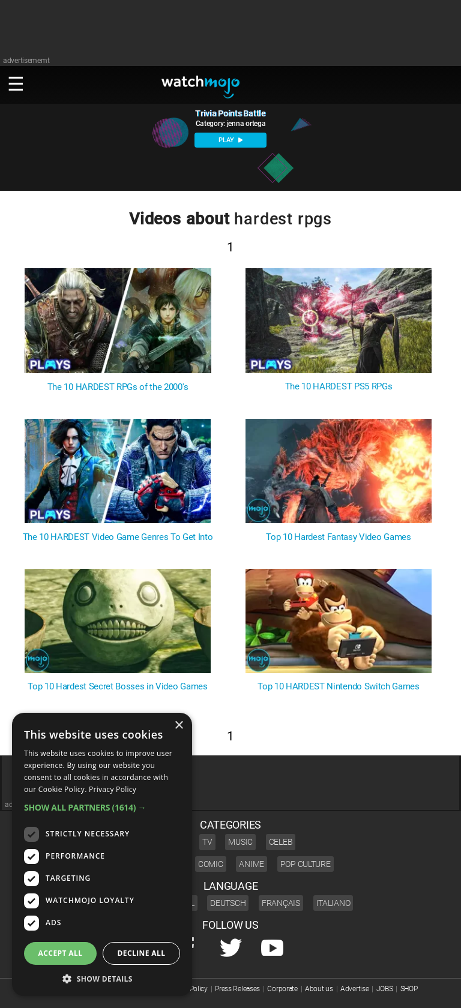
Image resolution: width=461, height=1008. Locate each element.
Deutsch (228, 903)
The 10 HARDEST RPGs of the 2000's (117, 387)
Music (240, 842)
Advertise (354, 989)
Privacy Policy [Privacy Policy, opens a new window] (112, 789)
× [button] (178, 725)
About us (319, 989)
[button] (102, 807)
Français (281, 903)
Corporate (282, 989)
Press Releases (237, 989)
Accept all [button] (60, 953)
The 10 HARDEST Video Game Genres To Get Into (118, 537)
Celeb (281, 842)
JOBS (384, 989)
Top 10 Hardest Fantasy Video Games (338, 537)
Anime (251, 864)
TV (207, 842)
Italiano (333, 903)
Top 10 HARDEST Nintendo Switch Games (338, 687)
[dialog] (102, 854)
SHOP (409, 989)
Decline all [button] (142, 953)
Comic (210, 864)
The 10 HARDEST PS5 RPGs (339, 387)
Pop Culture (305, 864)
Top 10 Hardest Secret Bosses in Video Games (117, 687)
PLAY (230, 140)
